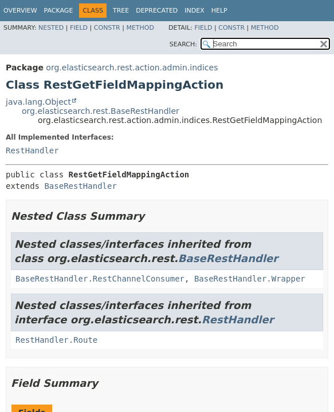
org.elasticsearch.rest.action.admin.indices (132, 67)
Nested (51, 27)
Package (58, 10)
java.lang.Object (38, 101)
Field (79, 27)
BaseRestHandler (80, 186)
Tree (121, 10)
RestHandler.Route (56, 339)
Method (140, 27)
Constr (107, 27)
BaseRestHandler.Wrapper (249, 278)
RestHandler (32, 150)
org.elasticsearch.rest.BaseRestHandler (100, 111)
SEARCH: (183, 44)
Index (194, 10)
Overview (20, 10)
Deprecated (157, 10)
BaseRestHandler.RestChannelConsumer (99, 278)
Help (219, 10)
